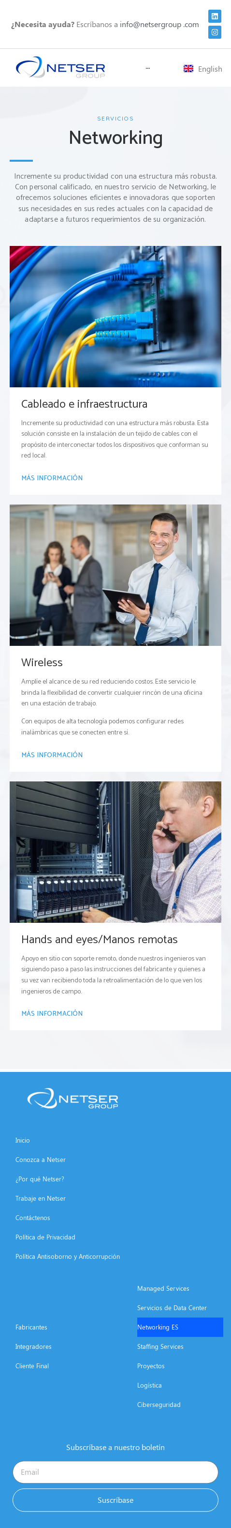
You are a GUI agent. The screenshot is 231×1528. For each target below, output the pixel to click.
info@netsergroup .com (159, 24)
